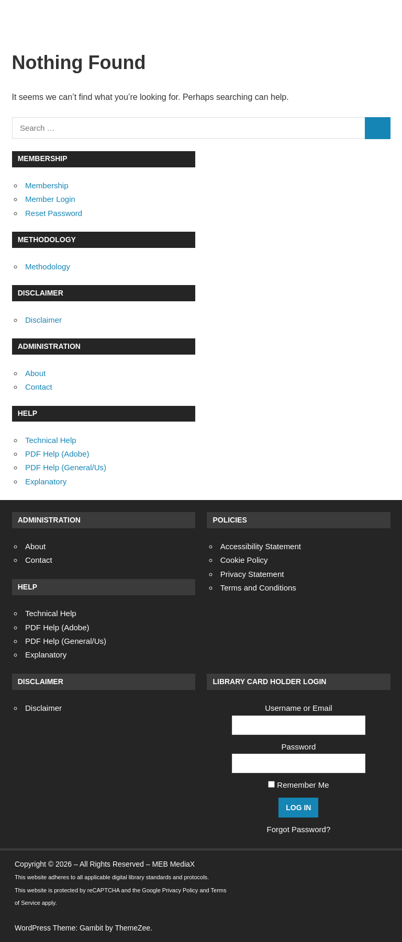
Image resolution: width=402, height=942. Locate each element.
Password (298, 746)
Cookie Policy (244, 559)
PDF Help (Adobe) (57, 453)
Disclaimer (43, 319)
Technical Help (50, 440)
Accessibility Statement (260, 546)
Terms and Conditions (258, 587)
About (35, 373)
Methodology (47, 266)
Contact (38, 386)
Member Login (50, 199)
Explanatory (45, 481)
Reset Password (53, 213)
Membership (47, 185)
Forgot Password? (299, 829)
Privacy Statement (252, 574)
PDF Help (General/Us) (65, 467)
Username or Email (298, 707)
